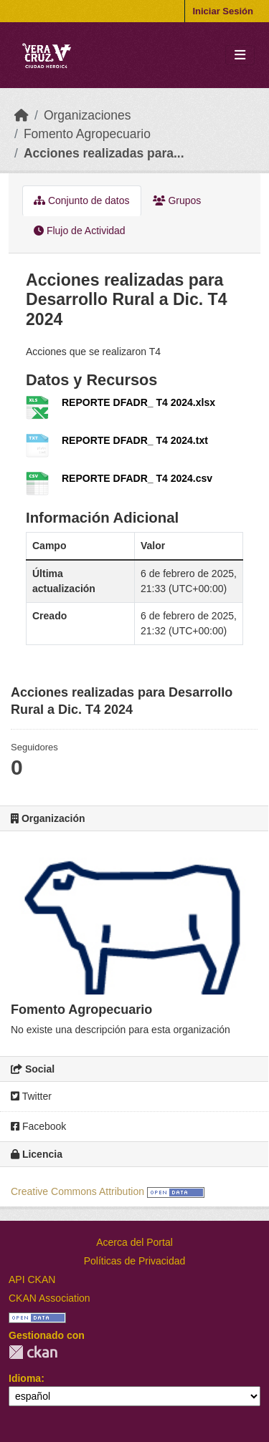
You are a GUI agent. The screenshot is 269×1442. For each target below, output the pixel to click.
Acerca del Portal (134, 1242)
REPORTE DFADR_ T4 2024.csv (137, 478)
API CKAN (32, 1279)
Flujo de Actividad (80, 230)
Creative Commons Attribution (77, 1191)
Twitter (31, 1096)
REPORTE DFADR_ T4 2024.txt (135, 440)
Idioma (25, 1378)
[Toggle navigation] (240, 55)
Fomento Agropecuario (87, 134)
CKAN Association (49, 1298)
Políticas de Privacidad (135, 1261)
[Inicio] (21, 115)
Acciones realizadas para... (104, 153)
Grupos (177, 200)
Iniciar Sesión (222, 11)
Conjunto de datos (82, 200)
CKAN (33, 1352)
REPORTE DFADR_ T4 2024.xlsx (138, 402)
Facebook (38, 1126)
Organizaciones (87, 115)
